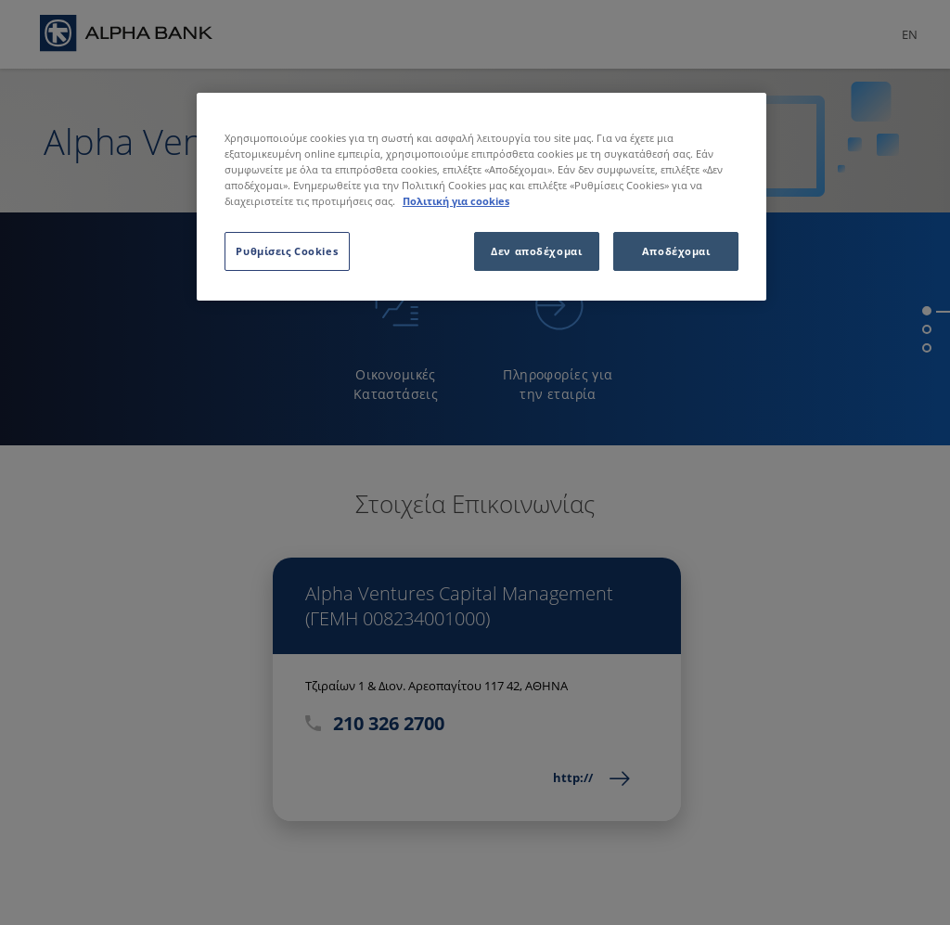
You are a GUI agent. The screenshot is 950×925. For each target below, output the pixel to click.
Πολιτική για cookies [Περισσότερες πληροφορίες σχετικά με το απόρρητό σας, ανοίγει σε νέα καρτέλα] (456, 201)
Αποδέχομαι (676, 251)
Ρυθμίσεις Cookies (287, 251)
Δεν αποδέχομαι (536, 251)
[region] (481, 197)
